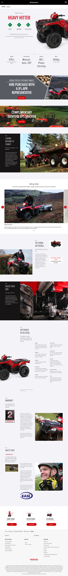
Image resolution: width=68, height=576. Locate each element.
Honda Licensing (8, 548)
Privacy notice (46, 544)
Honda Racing (7, 542)
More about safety (9, 454)
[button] (2, 207)
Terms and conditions (48, 542)
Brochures (19, 29)
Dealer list (45, 552)
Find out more (22, 98)
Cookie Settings (47, 555)
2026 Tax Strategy (8, 550)
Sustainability (7, 546)
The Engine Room (8, 541)
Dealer (10, 29)
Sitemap (45, 550)
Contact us (46, 541)
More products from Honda (10, 544)
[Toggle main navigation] (65, 2)
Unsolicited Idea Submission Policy (50, 553)
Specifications (28, 29)
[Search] (2, 2)
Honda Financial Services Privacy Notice (51, 546)
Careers (45, 548)
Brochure (51, 524)
